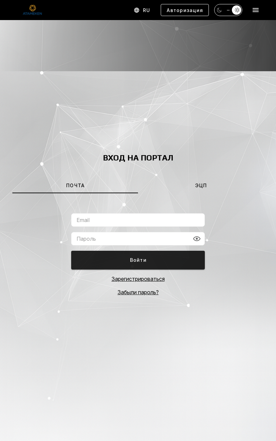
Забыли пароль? (138, 292)
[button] (197, 239)
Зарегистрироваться (138, 278)
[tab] (75, 185)
